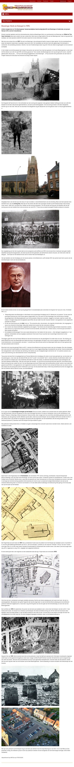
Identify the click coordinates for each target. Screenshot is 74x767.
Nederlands (63, 1)
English (70, 1)
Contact (39, 1)
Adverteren (33, 1)
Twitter (52, 1)
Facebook (45, 1)
